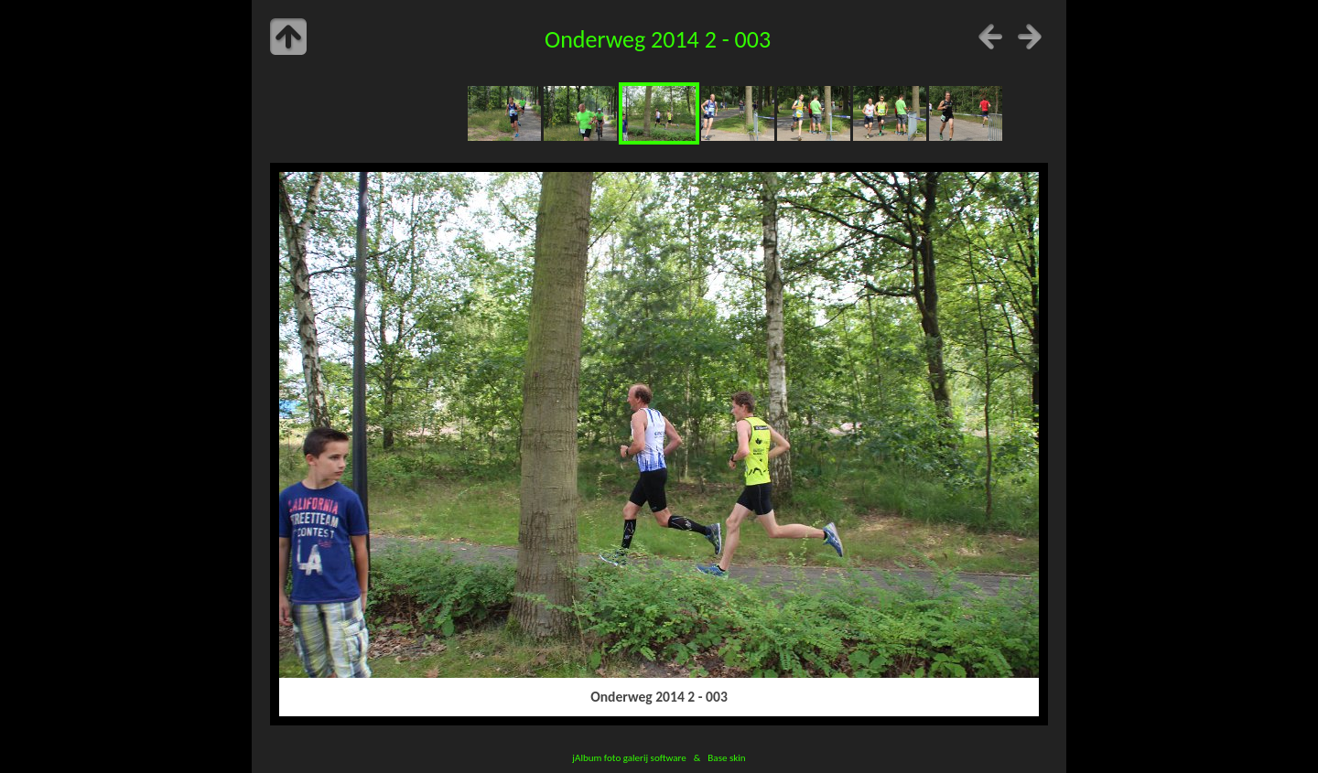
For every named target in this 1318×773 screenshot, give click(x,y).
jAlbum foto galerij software (629, 757)
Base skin (726, 757)
